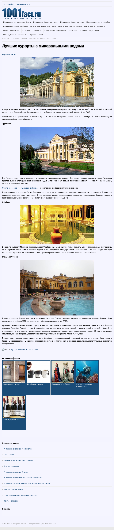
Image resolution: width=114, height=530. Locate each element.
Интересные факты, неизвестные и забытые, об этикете (27, 484)
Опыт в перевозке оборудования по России (20, 188)
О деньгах (101, 26)
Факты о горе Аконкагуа (13, 489)
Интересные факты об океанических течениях (23, 478)
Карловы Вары (9, 54)
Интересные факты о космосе (45, 22)
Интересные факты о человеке (43, 26)
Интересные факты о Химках (16, 472)
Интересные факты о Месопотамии (18, 460)
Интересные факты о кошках (72, 22)
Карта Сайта (8, 4)
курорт (14, 350)
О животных (15, 31)
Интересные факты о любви (98, 22)
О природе (72, 31)
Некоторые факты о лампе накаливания (20, 495)
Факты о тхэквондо (11, 466)
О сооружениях (9, 35)
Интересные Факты (19, 524)
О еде (5, 31)
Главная (5, 38)
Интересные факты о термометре (18, 449)
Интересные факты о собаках (15, 26)
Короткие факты (23, 4)
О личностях (37, 31)
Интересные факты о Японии (70, 26)
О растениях (94, 31)
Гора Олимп (9, 455)
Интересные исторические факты (17, 22)
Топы (40, 35)
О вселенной (89, 26)
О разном (83, 31)
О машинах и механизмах (55, 31)
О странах (32, 35)
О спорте (22, 35)
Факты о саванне (11, 501)
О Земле (26, 31)
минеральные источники (28, 350)
